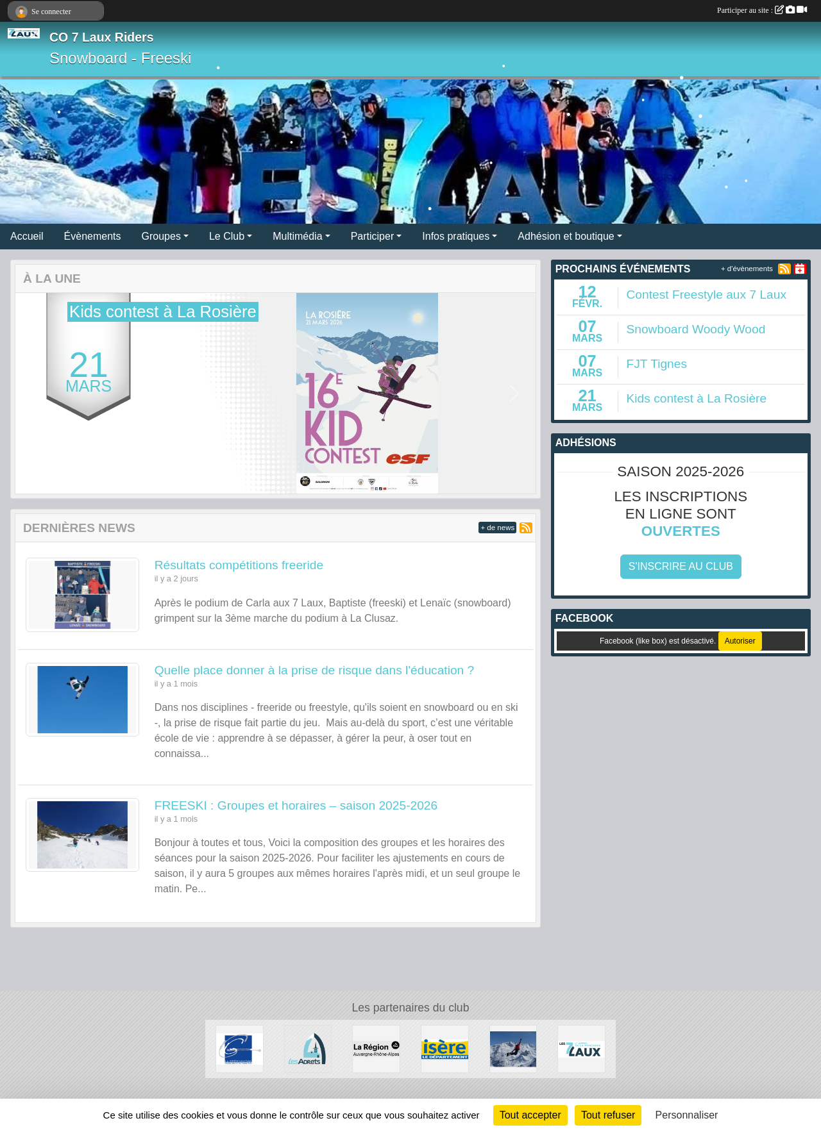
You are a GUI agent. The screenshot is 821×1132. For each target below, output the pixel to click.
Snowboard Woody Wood (695, 329)
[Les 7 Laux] (581, 1048)
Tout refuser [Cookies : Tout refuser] (608, 1115)
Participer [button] (372, 236)
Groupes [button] (161, 236)
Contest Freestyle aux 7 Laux (706, 294)
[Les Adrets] (308, 1048)
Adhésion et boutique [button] (566, 236)
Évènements (92, 236)
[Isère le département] (445, 1048)
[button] (36, 393)
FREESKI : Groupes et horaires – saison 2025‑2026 (296, 805)
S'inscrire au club (681, 566)
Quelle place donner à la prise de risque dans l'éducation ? (315, 670)
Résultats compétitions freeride (239, 565)
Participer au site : (762, 10)
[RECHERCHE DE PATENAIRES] (513, 1048)
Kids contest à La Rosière (696, 398)
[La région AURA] (376, 1048)
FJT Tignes (656, 363)
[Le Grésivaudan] (240, 1048)
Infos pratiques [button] (455, 236)
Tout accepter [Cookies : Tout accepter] (530, 1115)
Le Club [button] (226, 236)
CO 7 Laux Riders (101, 37)
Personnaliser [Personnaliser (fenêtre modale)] (687, 1115)
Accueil (27, 236)
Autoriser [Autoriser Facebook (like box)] (740, 641)
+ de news (497, 527)
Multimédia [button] (297, 236)
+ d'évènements (747, 268)
